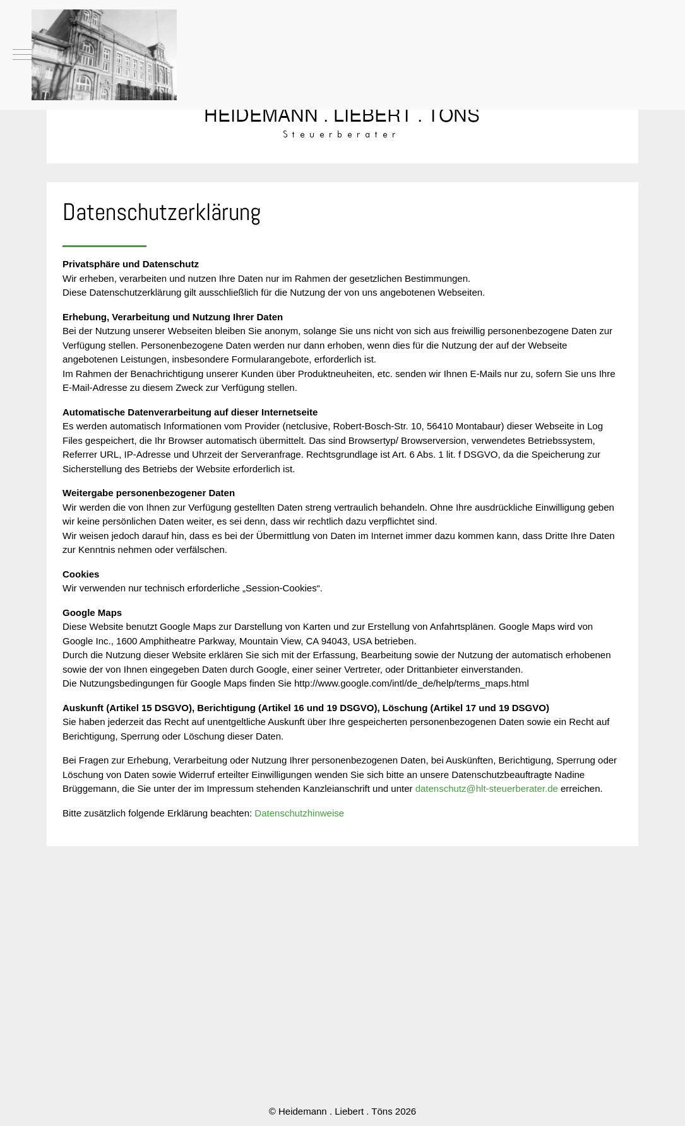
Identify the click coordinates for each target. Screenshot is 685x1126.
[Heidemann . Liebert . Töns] (104, 54)
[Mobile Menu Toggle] (22, 54)
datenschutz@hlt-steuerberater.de (486, 788)
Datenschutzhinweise (299, 813)
